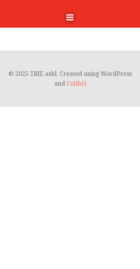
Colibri (76, 83)
